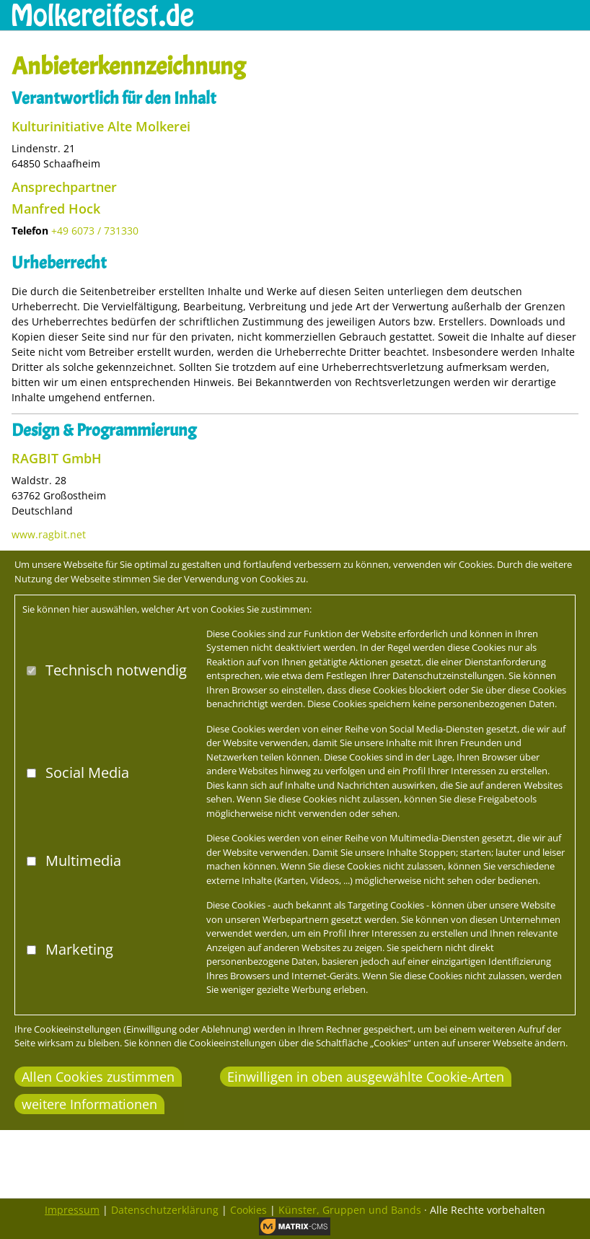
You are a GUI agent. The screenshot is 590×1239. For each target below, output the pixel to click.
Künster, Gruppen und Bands (349, 1210)
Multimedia (83, 860)
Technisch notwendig (116, 670)
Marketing (79, 949)
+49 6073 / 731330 (94, 230)
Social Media (87, 772)
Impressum (72, 1210)
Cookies (248, 1210)
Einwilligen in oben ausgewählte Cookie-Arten (365, 1076)
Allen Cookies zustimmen (98, 1076)
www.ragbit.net (49, 534)
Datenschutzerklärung (165, 1210)
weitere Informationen (89, 1104)
